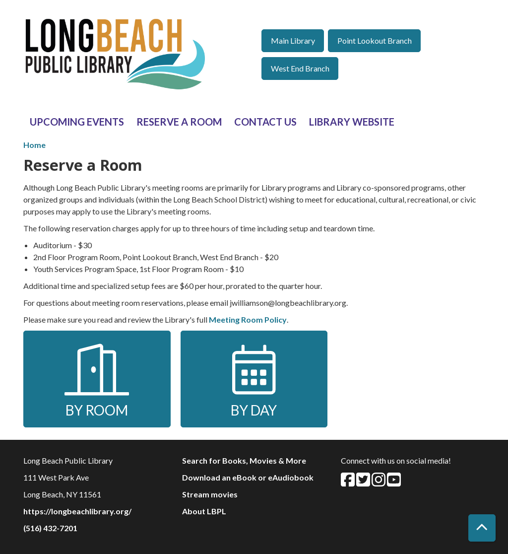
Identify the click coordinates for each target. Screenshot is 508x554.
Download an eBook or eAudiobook (248, 477)
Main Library (293, 40)
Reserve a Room (179, 122)
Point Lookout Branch (374, 40)
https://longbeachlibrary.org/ (77, 511)
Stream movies (210, 494)
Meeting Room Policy (248, 319)
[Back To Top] (482, 528)
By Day (254, 379)
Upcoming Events (77, 122)
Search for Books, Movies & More (244, 460)
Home (34, 144)
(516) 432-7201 (50, 528)
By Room (96, 379)
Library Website (351, 122)
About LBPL (204, 511)
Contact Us (265, 122)
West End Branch (300, 68)
